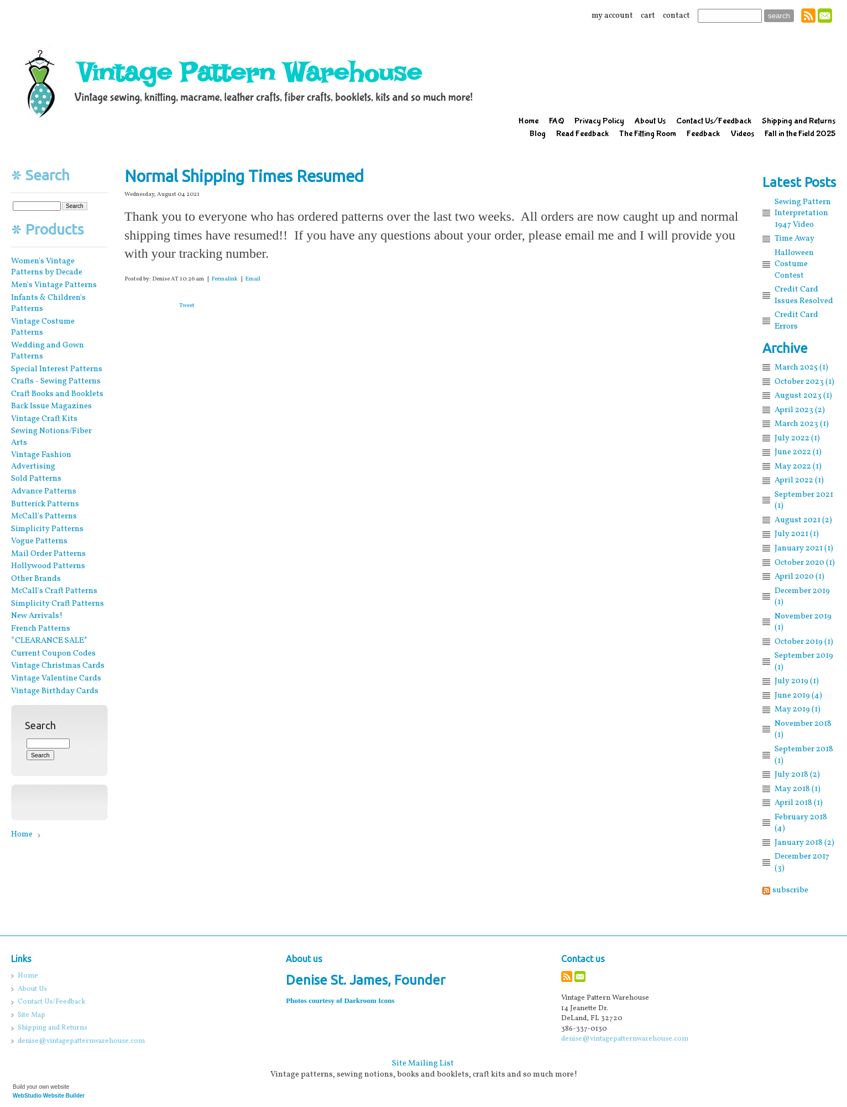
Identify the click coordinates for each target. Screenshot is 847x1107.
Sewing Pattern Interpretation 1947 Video (803, 213)
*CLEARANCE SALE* (49, 640)
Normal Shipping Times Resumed (244, 176)
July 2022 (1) (797, 438)
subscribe (790, 890)
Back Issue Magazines (51, 406)
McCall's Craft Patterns (54, 590)
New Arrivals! (36, 615)
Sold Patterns (36, 478)
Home (22, 834)
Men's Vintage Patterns (54, 284)
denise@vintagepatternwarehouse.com (624, 1038)
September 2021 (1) (804, 500)
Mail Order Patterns (48, 553)
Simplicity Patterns (47, 528)
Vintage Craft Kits (44, 418)
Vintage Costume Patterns (43, 327)
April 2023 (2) (800, 409)
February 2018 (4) (801, 823)
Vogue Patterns (39, 541)
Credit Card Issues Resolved (804, 295)
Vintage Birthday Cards (54, 691)
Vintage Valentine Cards (56, 678)
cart (648, 15)
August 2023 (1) (803, 395)
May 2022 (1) (798, 466)
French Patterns (40, 628)
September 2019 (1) (804, 661)
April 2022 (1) (799, 480)
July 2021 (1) (797, 533)
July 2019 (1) (797, 681)
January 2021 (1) (804, 548)
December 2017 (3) (802, 862)
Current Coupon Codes (53, 653)
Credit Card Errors (796, 320)
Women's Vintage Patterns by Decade (46, 267)
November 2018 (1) (803, 729)
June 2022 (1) (798, 452)
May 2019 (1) (797, 709)
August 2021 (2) (803, 520)
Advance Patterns (43, 491)
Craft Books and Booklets (57, 393)
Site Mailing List (423, 1063)
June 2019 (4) (798, 695)
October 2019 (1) (804, 641)
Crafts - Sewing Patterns (56, 381)
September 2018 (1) (804, 755)
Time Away (794, 238)
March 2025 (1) (801, 367)
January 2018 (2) (804, 842)
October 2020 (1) (805, 562)
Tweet (187, 306)
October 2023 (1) (804, 381)
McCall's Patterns (44, 516)
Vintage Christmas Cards (57, 665)
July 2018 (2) (797, 774)
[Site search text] (730, 16)
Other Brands (36, 578)
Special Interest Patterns (56, 369)
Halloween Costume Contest (794, 264)
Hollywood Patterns (48, 565)
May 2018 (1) (797, 788)
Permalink (224, 279)
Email (252, 279)
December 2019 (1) (802, 596)
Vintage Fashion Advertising (41, 460)
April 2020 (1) (799, 576)
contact (676, 15)
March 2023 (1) (802, 423)
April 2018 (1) (799, 802)
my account (612, 15)
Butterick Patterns (45, 504)
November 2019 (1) (803, 622)
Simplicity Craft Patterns (57, 603)
